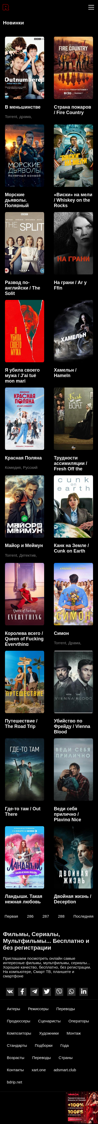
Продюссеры (18, 1021)
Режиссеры (38, 1009)
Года (64, 1045)
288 (61, 916)
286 (30, 916)
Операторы (78, 1021)
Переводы (65, 1009)
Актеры (13, 1009)
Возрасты (15, 1057)
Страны (65, 1057)
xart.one (39, 1070)
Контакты (15, 1070)
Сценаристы (49, 1021)
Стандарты (17, 1045)
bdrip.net (14, 1082)
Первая (11, 916)
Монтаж (74, 1033)
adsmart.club (65, 1070)
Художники (49, 1033)
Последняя (83, 916)
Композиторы (19, 1033)
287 (46, 916)
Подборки (44, 1045)
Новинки (13, 22)
